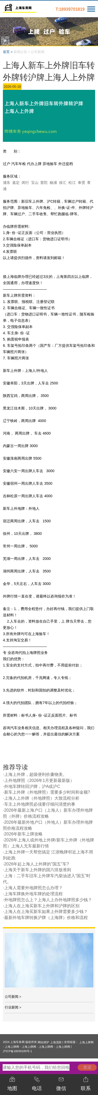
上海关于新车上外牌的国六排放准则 (37, 870)
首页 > (8, 52)
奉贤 (81, 182)
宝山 (34, 182)
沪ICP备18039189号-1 (17, 1051)
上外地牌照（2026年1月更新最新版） (39, 780)
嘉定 (16, 182)
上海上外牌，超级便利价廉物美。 (35, 774)
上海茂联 (56, 1042)
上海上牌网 (86, 1042)
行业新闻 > (13, 1007)
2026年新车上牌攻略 (23, 834)
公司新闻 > (13, 997)
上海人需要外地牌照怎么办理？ (33, 888)
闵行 (25, 182)
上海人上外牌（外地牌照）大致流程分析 (41, 798)
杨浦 (53, 182)
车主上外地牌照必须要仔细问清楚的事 (39, 804)
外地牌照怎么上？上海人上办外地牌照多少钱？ (48, 900)
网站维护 (43, 1042)
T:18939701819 (70, 9)
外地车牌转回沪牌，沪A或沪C (32, 786)
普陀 (44, 182)
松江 (72, 182)
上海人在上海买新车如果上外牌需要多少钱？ (46, 911)
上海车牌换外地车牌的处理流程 (33, 894)
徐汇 (62, 182)
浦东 (6, 182)
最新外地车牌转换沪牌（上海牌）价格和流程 (46, 917)
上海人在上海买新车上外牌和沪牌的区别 (41, 906)
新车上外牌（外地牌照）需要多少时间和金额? (47, 792)
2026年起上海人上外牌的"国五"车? (36, 864)
